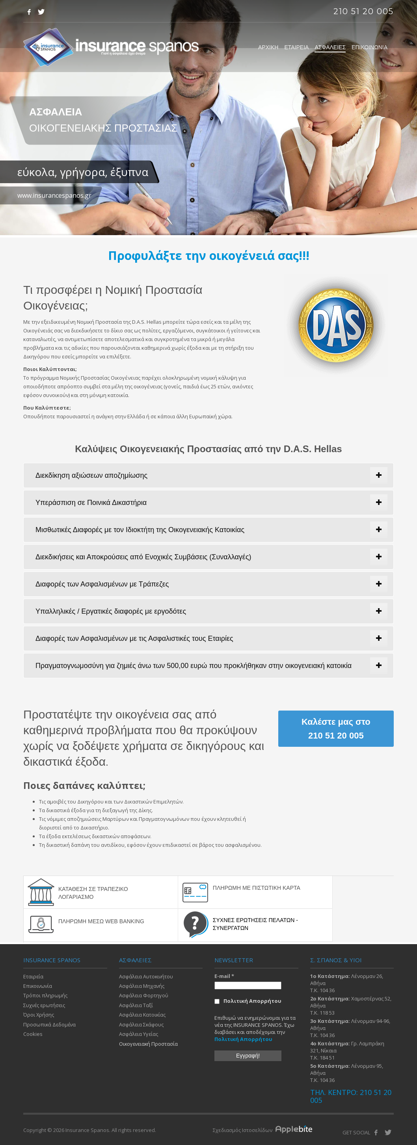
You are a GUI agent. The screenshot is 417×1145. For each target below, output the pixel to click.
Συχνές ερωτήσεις (45, 1004)
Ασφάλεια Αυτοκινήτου (146, 975)
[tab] (208, 475)
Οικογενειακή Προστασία (149, 1043)
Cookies (33, 1033)
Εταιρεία (33, 975)
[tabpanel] (208, 119)
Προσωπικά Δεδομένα (50, 1024)
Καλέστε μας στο (336, 728)
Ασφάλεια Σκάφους (141, 1024)
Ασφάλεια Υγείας (139, 1033)
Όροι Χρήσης (38, 1014)
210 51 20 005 (363, 11)
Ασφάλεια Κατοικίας (143, 1014)
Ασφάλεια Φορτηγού (144, 994)
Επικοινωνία (38, 985)
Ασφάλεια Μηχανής (142, 985)
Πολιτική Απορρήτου (247, 1000)
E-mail (224, 974)
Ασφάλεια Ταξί (136, 1004)
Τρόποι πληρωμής (45, 994)
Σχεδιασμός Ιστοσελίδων (243, 1128)
